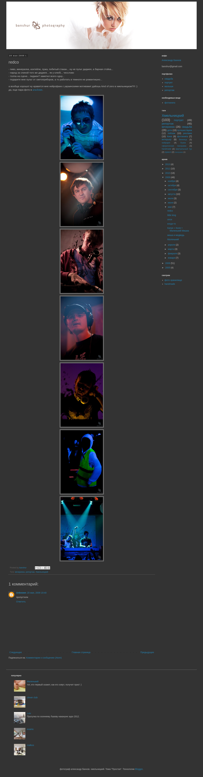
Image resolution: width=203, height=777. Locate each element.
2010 (168, 173)
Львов (183, 143)
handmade (166, 149)
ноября (172, 181)
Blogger (139, 769)
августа (172, 194)
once (169, 219)
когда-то (171, 223)
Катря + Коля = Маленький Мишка (178, 229)
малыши (169, 86)
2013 (168, 164)
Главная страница (81, 652)
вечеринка (20, 572)
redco (170, 210)
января (172, 258)
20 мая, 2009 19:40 (36, 592)
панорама (179, 152)
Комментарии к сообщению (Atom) (44, 657)
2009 (168, 177)
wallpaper (166, 143)
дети (169, 130)
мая (170, 207)
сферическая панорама (174, 146)
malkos (30, 745)
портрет (169, 82)
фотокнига (170, 102)
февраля (173, 253)
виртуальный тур (184, 149)
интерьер (166, 139)
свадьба (169, 78)
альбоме (37, 89)
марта (171, 249)
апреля (172, 245)
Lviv (29, 713)
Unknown (21, 592)
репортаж (30, 572)
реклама (187, 133)
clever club (32, 697)
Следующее (15, 652)
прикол (168, 152)
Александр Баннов (171, 60)
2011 (168, 168)
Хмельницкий (42, 572)
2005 (168, 267)
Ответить (21, 601)
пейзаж (171, 133)
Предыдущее (147, 652)
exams (30, 729)
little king (171, 215)
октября (172, 185)
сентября (173, 189)
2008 (168, 263)
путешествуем (184, 130)
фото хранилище (173, 280)
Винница (183, 139)
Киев (169, 136)
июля (171, 198)
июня (171, 202)
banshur (23, 568)
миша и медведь (175, 235)
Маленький (173, 239)
